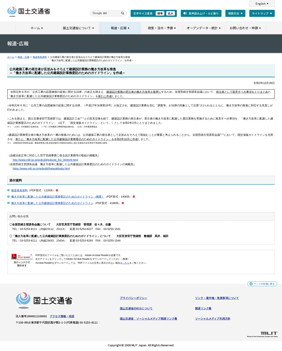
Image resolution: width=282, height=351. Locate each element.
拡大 (170, 13)
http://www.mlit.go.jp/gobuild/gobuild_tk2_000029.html (45, 159)
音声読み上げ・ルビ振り (204, 13)
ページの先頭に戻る (262, 285)
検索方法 (233, 13)
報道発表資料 (40, 57)
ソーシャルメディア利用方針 (212, 319)
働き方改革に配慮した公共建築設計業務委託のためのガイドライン (52, 203)
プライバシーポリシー (133, 299)
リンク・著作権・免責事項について (217, 299)
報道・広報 (23, 57)
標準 (160, 13)
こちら (125, 263)
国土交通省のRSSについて (136, 309)
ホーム (10, 57)
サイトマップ (260, 13)
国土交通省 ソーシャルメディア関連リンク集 (148, 319)
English (261, 3)
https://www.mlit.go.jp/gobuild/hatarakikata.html (41, 168)
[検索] (104, 13)
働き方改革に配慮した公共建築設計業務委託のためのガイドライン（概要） (57, 196)
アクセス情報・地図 (62, 317)
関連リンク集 (203, 309)
